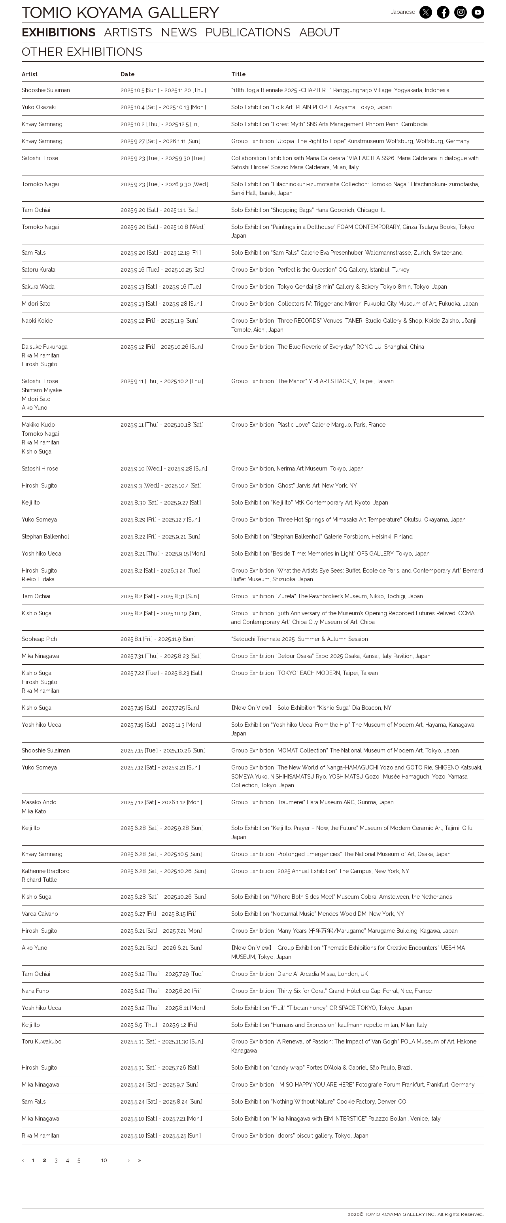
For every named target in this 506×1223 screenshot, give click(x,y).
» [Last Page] (139, 1160)
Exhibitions (59, 32)
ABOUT (333, 32)
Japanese (403, 12)
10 (104, 1160)
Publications (257, 32)
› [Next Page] (129, 1160)
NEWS (184, 32)
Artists (130, 32)
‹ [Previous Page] (23, 1160)
